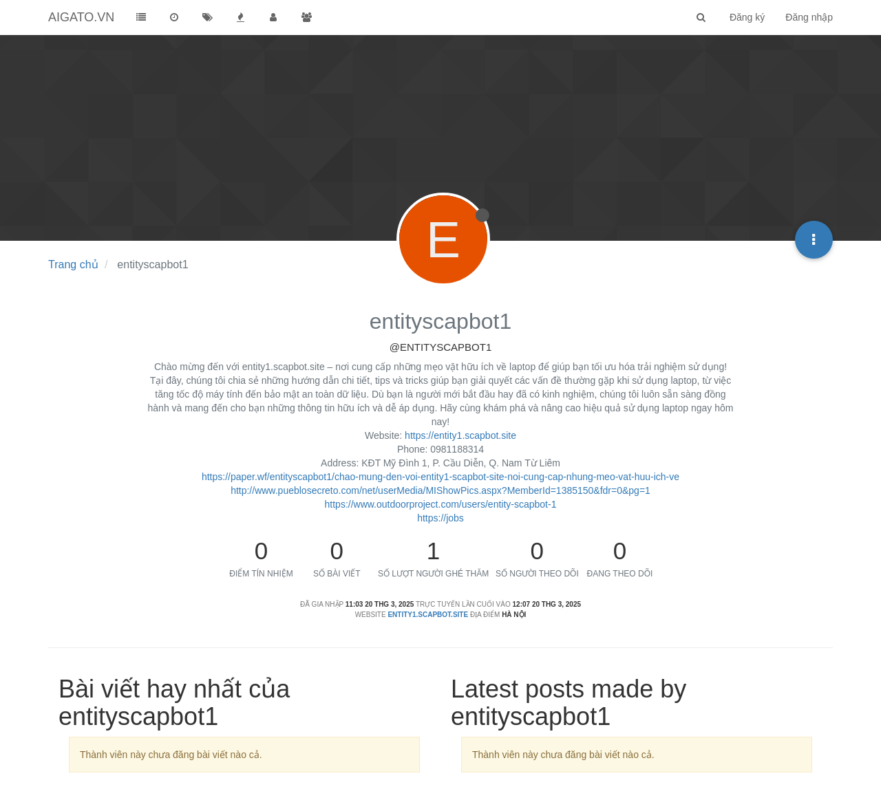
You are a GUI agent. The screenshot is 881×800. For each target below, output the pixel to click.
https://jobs (440, 517)
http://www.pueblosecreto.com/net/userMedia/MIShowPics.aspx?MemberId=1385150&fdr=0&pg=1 (440, 490)
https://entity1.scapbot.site (460, 435)
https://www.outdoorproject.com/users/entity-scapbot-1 (441, 504)
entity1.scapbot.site (428, 614)
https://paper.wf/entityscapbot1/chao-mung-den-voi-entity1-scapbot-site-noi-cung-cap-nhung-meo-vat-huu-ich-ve (440, 476)
